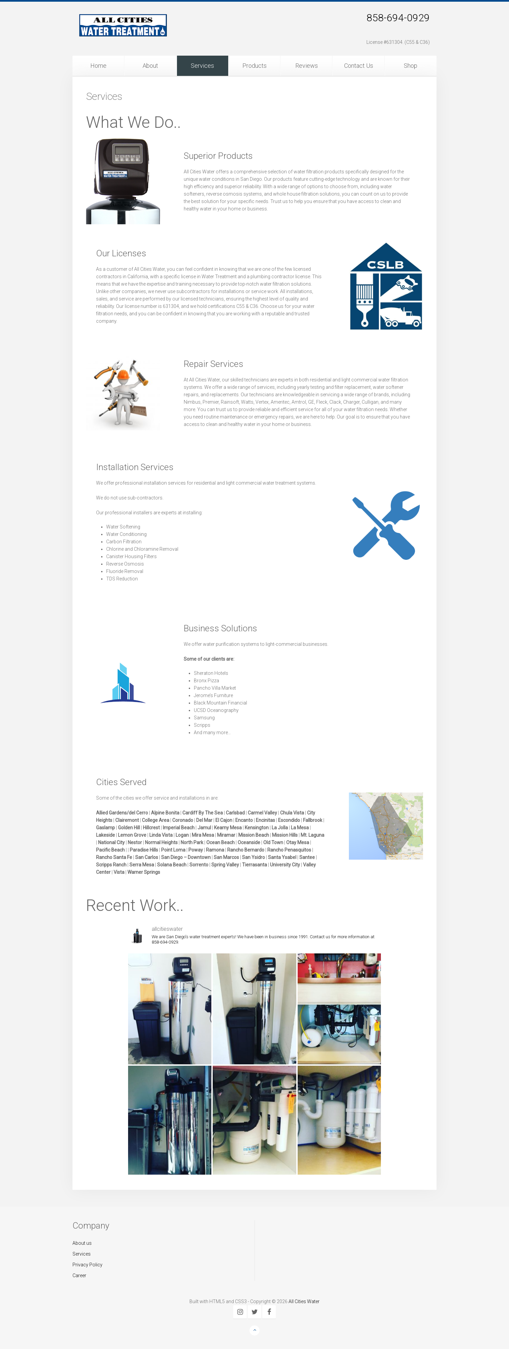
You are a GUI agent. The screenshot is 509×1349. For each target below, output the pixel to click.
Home (98, 65)
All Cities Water (304, 1301)
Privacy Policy (87, 1264)
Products (254, 65)
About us (82, 1243)
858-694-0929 (398, 18)
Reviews (306, 65)
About (150, 65)
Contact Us (358, 65)
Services (202, 65)
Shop (410, 65)
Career (79, 1275)
